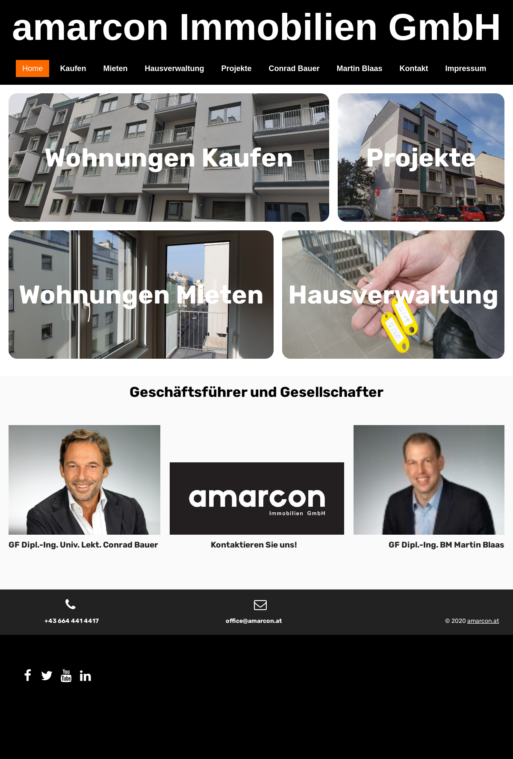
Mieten (115, 68)
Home (32, 68)
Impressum (465, 68)
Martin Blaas (360, 68)
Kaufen (73, 68)
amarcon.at (483, 621)
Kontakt (414, 68)
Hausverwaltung (174, 68)
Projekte (236, 68)
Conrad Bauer (294, 68)
